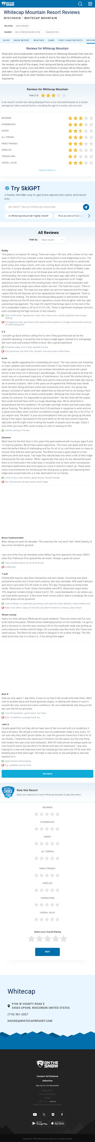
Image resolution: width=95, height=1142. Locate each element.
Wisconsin (22, 26)
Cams (51, 40)
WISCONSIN (12, 18)
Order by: (33, 240)
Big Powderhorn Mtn (27, 32)
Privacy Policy (47, 1090)
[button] (80, 3)
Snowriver (52, 32)
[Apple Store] (58, 1123)
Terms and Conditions (47, 1094)
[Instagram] (53, 1114)
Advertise (47, 1080)
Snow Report (22, 40)
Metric (46, 1101)
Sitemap (47, 1098)
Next (47, 952)
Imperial (53, 1101)
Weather (39, 40)
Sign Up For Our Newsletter (47, 1086)
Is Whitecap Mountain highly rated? (28, 215)
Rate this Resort (47, 170)
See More (47, 773)
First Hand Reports (70, 40)
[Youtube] (34, 1114)
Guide (6, 40)
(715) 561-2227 (18, 1014)
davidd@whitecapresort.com (30, 1020)
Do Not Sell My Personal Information (47, 1105)
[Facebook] (62, 1114)
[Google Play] (40, 1123)
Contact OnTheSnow (47, 1076)
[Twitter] (44, 1114)
